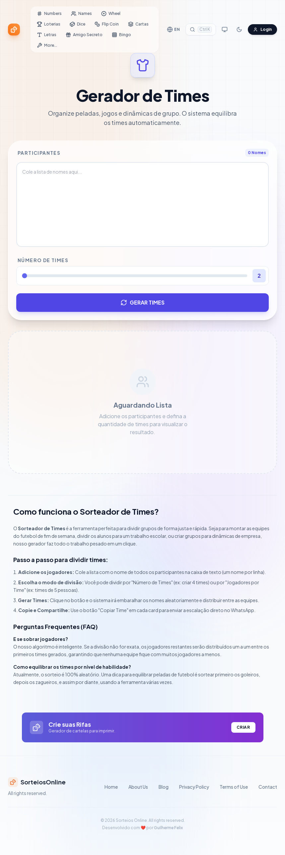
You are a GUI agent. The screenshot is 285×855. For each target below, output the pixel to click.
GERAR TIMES (142, 302)
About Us (138, 787)
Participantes (39, 153)
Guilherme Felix (168, 827)
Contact (267, 787)
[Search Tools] (200, 29)
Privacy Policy (194, 787)
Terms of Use (234, 787)
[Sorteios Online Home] (14, 29)
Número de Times (43, 260)
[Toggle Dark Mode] (239, 29)
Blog (164, 787)
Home (111, 787)
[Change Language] (173, 29)
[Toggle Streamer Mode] (225, 29)
